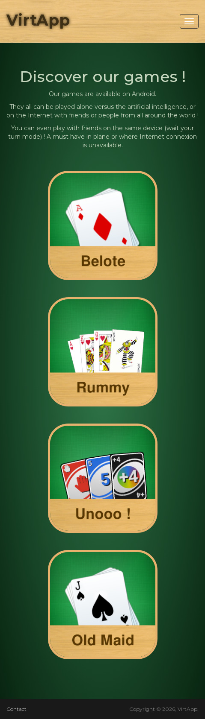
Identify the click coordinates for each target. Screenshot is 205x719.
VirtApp (38, 20)
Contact (16, 709)
